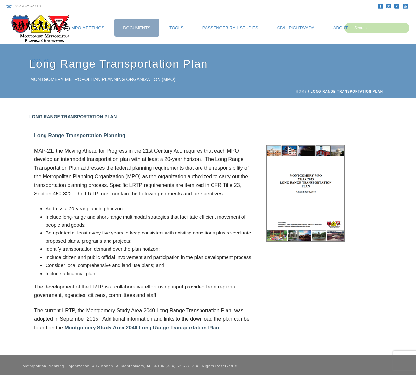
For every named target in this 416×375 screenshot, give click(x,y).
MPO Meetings (88, 27)
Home (301, 91)
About (340, 27)
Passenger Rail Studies (230, 27)
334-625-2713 (28, 6)
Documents (136, 27)
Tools (176, 27)
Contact (42, 60)
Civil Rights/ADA (296, 27)
